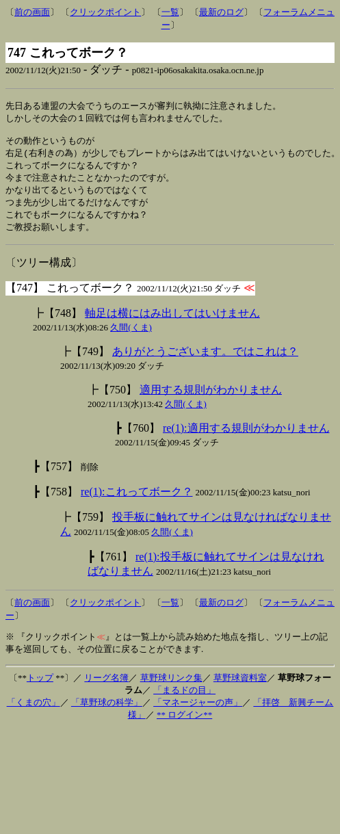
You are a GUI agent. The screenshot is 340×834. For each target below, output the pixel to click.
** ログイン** (184, 723)
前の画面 (32, 12)
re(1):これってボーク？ (137, 500)
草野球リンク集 (171, 686)
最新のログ (221, 12)
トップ (40, 686)
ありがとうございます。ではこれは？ (205, 360)
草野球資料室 (240, 686)
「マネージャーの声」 (197, 711)
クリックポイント (105, 12)
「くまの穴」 (33, 711)
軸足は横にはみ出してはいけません (172, 322)
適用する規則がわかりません (211, 398)
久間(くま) (131, 336)
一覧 (170, 12)
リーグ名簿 (106, 686)
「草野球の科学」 (106, 711)
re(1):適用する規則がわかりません (246, 437)
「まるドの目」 (184, 699)
